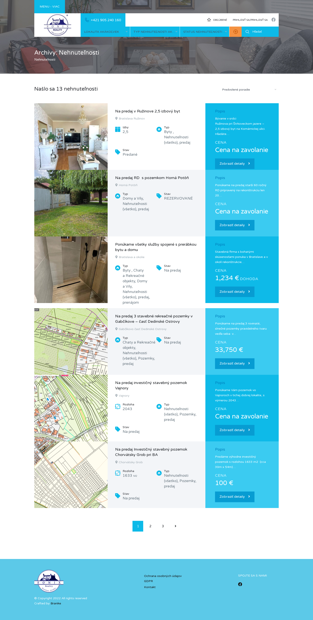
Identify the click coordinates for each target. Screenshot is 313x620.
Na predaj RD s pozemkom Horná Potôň (152, 177)
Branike (56, 603)
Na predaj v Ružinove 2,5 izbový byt (147, 111)
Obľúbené (217, 19)
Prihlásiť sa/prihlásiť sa (250, 19)
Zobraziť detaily (235, 163)
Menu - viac (50, 6)
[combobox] (105, 32)
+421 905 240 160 (106, 20)
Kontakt (150, 587)
